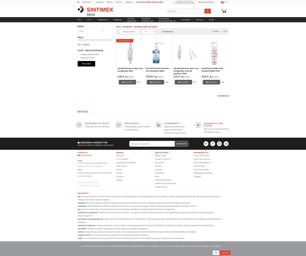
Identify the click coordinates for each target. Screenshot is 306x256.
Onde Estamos (121, 166)
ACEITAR (225, 252)
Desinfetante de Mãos (146, 26)
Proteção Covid (83, 235)
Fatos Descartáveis (157, 206)
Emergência (143, 228)
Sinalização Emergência (136, 225)
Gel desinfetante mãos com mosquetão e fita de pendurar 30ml (186, 71)
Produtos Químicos (126, 219)
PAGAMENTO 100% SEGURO (213, 124)
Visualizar (127, 82)
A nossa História (122, 159)
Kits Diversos (105, 235)
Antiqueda (81, 203)
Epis (79, 196)
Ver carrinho (159, 162)
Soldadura (117, 196)
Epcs (79, 209)
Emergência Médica (140, 235)
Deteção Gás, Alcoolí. (194, 196)
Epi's (91, 235)
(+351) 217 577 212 (186, 1)
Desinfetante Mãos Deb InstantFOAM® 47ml (212, 69)
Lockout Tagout (120, 225)
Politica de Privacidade (202, 159)
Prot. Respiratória (144, 196)
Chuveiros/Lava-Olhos (90, 209)
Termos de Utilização (201, 156)
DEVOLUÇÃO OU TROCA (97, 123)
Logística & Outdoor (188, 212)
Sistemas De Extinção (173, 225)
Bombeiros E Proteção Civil (87, 212)
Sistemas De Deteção (155, 225)
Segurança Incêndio (112, 228)
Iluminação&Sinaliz (172, 212)
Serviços (142, 203)
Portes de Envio (199, 166)
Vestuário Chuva (124, 206)
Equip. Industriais (111, 219)
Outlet (80, 238)
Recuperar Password (162, 159)
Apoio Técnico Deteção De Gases (107, 232)
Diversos (127, 26)
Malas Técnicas (172, 219)
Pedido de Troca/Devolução (165, 183)
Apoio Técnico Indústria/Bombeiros (173, 232)
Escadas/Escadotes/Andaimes (209, 219)
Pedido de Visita (161, 187)
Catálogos (129, 2)
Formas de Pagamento (202, 162)
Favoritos (158, 169)
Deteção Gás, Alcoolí (211, 196)
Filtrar (86, 64)
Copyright (197, 176)
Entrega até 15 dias (86, 57)
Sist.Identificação (207, 225)
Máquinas (82, 222)
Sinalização (125, 209)
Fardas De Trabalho (109, 206)
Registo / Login (160, 156)
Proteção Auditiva (129, 196)
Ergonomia (170, 209)
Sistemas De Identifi (191, 225)
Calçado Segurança (176, 196)
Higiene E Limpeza (102, 199)
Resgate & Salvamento (182, 203)
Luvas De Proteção (160, 196)
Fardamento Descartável (121, 235)
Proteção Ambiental (205, 212)
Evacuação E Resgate (129, 203)
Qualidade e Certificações (125, 162)
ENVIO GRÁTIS (132, 123)
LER (216, 252)
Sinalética (135, 209)
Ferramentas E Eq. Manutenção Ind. (90, 219)
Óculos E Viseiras (104, 196)
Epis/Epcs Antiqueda (94, 203)
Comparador (160, 173)
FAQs (157, 176)
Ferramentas (140, 219)
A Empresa (120, 156)
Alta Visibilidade (94, 206)
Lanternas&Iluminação (155, 219)
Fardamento (82, 206)
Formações (82, 228)
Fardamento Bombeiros (107, 212)
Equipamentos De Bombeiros (172, 238)
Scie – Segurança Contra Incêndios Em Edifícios (140, 232)
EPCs (118, 26)
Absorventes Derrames (110, 209)
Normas (119, 2)
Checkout (158, 166)
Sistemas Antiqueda (111, 203)
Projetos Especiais (85, 216)
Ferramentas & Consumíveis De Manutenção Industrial (121, 238)
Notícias (119, 180)
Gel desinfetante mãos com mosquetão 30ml (130, 69)
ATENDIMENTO (172, 123)
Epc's (97, 235)
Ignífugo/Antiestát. (173, 206)
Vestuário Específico (141, 206)
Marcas (110, 2)
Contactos (100, 2)
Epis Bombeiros (124, 212)
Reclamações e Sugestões (203, 173)
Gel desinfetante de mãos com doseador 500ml (157, 69)
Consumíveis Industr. (187, 219)
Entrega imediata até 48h (88, 54)
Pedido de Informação (163, 180)
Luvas (85, 238)
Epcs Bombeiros (157, 212)
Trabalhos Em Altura (95, 228)
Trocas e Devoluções (201, 169)
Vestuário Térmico (189, 206)
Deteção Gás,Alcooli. (86, 199)
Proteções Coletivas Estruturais (159, 203)
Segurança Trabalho (129, 228)
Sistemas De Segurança (86, 225)
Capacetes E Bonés (89, 196)
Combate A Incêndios (148, 209)
